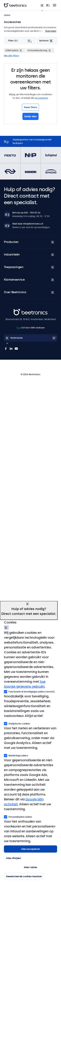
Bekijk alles (30, 116)
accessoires (41, 98)
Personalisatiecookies (18, 816)
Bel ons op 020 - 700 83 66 (26, 212)
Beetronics (19, 311)
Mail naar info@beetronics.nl (27, 224)
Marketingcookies (16, 755)
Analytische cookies (17, 723)
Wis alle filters (11, 55)
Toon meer (50, 31)
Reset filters (30, 107)
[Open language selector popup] (30, 337)
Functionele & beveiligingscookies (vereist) (29, 691)
